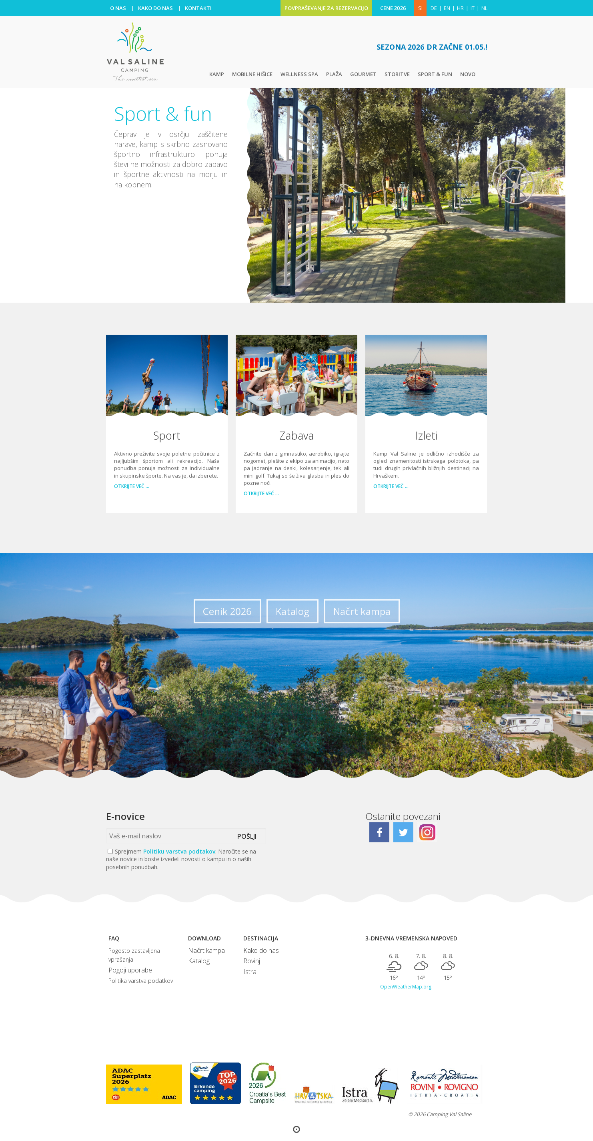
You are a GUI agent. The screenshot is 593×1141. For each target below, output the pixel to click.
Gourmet (363, 74)
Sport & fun (435, 74)
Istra (249, 971)
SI (420, 8)
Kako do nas (261, 950)
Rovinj (251, 960)
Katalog (292, 611)
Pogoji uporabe (130, 970)
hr (460, 8)
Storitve (397, 74)
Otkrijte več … (131, 486)
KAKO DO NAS (155, 8)
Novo (467, 74)
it (473, 8)
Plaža (334, 74)
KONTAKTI (198, 8)
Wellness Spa (299, 74)
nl (484, 8)
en (447, 8)
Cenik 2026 (227, 611)
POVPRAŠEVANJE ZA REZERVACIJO (326, 8)
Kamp (216, 74)
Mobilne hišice (252, 74)
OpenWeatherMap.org (405, 987)
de (434, 8)
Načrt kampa (362, 611)
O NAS (118, 8)
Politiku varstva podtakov (179, 851)
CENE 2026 (393, 8)
